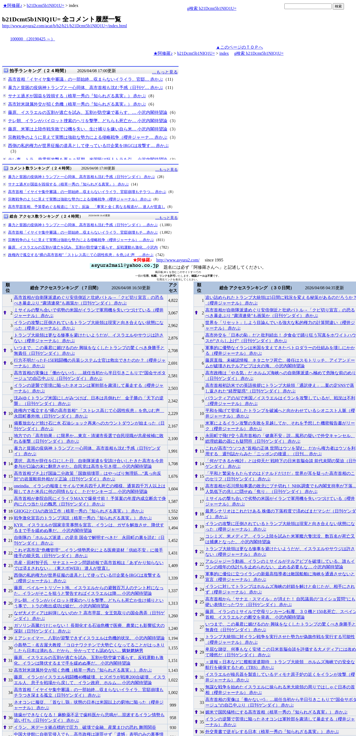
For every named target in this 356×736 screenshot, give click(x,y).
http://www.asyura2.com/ (178, 260)
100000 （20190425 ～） (32, 39)
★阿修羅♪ (12, 5)
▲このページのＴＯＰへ (239, 47)
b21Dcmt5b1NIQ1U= (45, 5)
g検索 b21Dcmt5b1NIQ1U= (212, 8)
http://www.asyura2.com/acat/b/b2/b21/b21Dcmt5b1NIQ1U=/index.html (64, 26)
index (224, 53)
